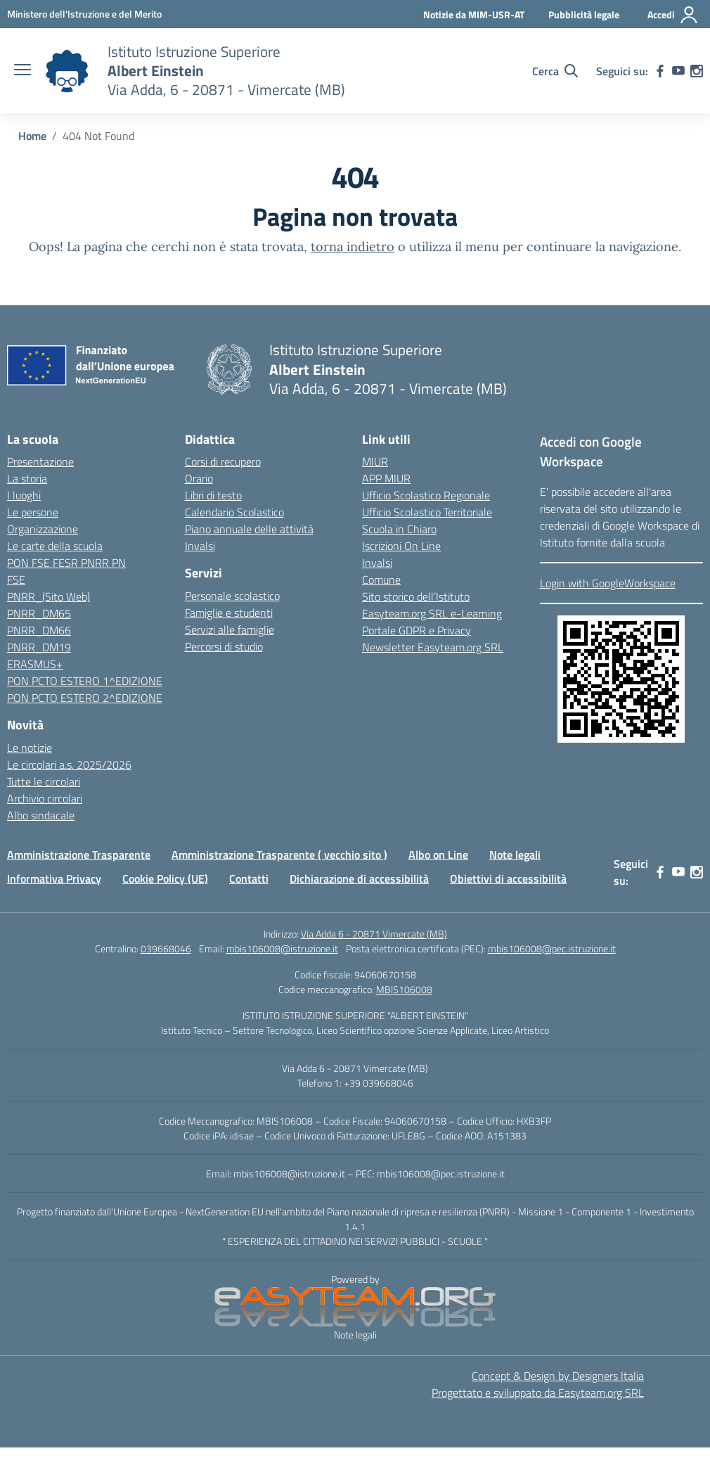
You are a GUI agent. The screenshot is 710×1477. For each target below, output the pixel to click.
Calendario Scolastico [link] (234, 512)
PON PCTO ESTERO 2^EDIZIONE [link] (84, 697)
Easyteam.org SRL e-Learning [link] (432, 613)
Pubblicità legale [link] (583, 14)
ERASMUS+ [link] (35, 664)
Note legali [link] (515, 854)
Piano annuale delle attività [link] (249, 528)
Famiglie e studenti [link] (229, 612)
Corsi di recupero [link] (223, 461)
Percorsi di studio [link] (224, 646)
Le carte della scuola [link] (55, 545)
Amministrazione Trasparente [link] (78, 854)
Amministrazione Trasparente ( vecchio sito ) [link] (279, 854)
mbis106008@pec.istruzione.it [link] (552, 948)
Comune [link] (381, 579)
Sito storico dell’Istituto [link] (416, 596)
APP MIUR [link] (386, 478)
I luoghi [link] (24, 495)
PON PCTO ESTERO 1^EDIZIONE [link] (84, 680)
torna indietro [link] (352, 246)
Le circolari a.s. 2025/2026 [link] (69, 764)
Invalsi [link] (200, 545)
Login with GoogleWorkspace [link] (608, 583)
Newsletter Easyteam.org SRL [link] (432, 647)
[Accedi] (673, 15)
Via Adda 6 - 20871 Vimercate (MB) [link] (374, 933)
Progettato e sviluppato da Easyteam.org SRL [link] (538, 1392)
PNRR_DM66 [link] (39, 630)
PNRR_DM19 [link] (39, 647)
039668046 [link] (166, 948)
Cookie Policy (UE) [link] (165, 878)
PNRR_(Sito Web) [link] (48, 596)
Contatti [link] (249, 878)
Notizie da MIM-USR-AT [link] (473, 14)
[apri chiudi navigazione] (22, 71)
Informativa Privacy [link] (54, 878)
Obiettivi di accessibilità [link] (508, 878)
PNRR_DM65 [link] (39, 613)
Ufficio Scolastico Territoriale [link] (427, 512)
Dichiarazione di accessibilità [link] (359, 878)
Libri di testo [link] (213, 495)
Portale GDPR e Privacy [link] (416, 630)
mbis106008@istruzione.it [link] (282, 948)
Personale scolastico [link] (232, 595)
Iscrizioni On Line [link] (401, 545)
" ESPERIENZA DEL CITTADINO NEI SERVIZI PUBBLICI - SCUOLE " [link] (355, 1241)
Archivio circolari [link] (44, 798)
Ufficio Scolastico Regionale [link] (426, 495)
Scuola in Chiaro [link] (399, 528)
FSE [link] (16, 579)
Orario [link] (199, 478)
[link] (84, 13)
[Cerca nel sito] (555, 71)
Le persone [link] (32, 512)
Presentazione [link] (40, 461)
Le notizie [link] (29, 747)
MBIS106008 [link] (404, 989)
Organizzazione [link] (42, 528)
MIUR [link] (375, 461)
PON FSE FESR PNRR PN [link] (66, 562)
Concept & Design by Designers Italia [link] (558, 1375)
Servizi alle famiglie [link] (229, 629)
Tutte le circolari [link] (43, 781)
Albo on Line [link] (438, 854)
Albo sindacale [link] (41, 815)
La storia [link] (27, 478)
